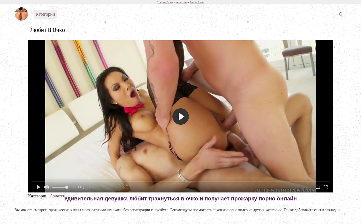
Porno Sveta (197, 2)
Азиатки (57, 196)
